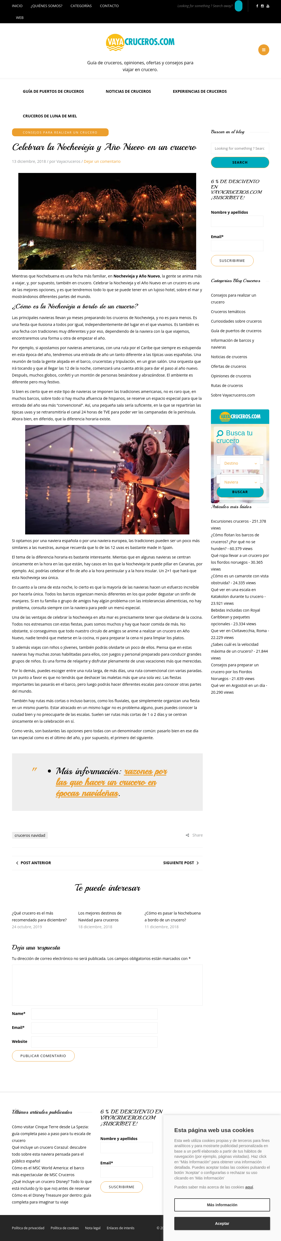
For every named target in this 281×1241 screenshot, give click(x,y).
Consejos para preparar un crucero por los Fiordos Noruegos (235, 671)
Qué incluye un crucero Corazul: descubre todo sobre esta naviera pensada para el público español (49, 1154)
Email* (237, 242)
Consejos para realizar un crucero (60, 132)
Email (18, 1027)
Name (19, 1013)
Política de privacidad (28, 1228)
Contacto (109, 5)
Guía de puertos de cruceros (53, 91)
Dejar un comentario (102, 161)
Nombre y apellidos (237, 218)
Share (194, 835)
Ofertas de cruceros (228, 366)
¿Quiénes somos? (46, 5)
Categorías (81, 5)
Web (20, 17)
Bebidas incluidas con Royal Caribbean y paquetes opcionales (235, 617)
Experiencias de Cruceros (200, 91)
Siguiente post (178, 862)
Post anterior (36, 862)
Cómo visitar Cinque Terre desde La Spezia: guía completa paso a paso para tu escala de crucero (51, 1133)
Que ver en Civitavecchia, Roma (239, 630)
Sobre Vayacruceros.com (233, 395)
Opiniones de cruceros (231, 375)
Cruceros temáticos (228, 311)
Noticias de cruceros (128, 91)
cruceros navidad (30, 835)
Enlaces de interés (120, 1228)
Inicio (17, 5)
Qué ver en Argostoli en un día (238, 685)
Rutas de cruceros (227, 385)
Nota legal (92, 1228)
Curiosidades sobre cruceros (236, 321)
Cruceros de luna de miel (50, 115)
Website (19, 1041)
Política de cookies (65, 1228)
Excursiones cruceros (230, 521)
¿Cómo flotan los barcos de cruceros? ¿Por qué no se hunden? (235, 541)
